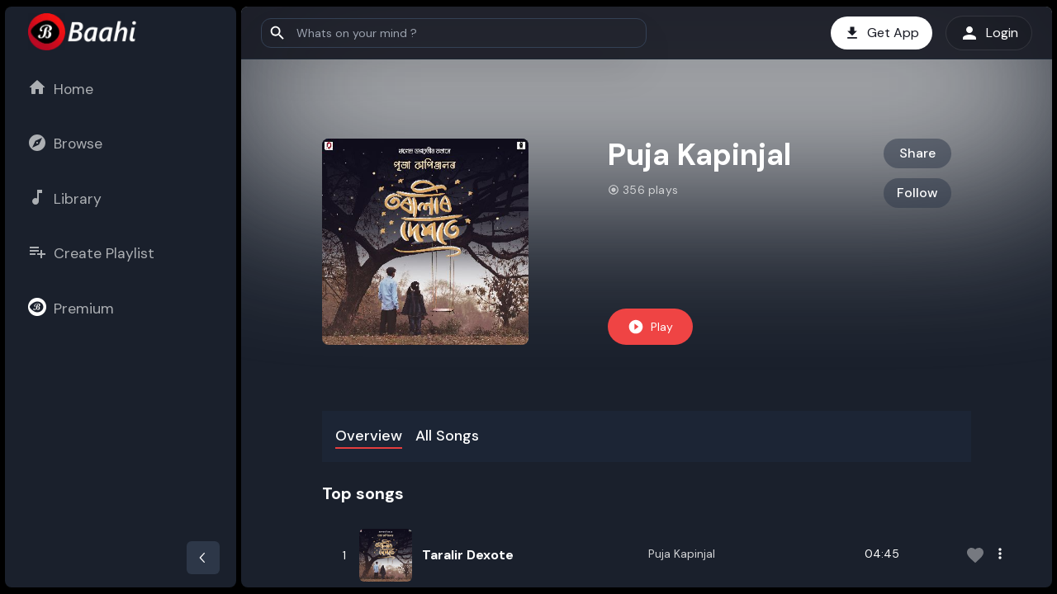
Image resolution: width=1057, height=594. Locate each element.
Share (917, 153)
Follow (917, 192)
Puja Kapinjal (681, 553)
